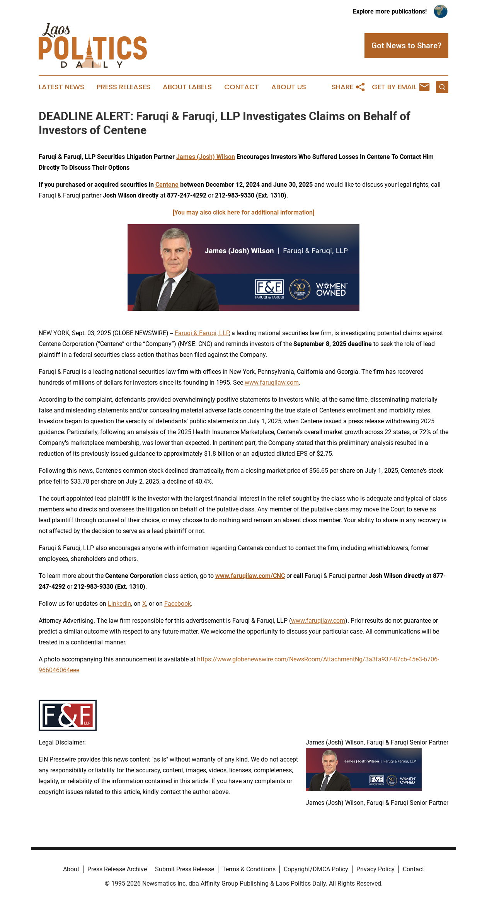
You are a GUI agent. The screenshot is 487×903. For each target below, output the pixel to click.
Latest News (61, 87)
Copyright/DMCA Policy (316, 869)
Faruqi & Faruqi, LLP (202, 333)
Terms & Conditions (249, 869)
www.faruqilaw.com (272, 382)
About (71, 869)
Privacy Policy (375, 869)
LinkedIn (119, 603)
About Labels (187, 87)
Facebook (177, 603)
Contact (241, 87)
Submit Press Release (184, 869)
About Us (288, 87)
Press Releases (123, 87)
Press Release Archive (117, 869)
